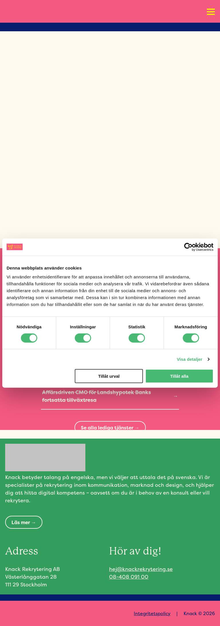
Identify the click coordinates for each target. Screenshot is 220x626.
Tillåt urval (109, 376)
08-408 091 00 (128, 576)
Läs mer (20, 522)
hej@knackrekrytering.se (141, 569)
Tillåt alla (179, 376)
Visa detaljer (189, 358)
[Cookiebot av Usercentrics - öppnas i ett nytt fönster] (188, 247)
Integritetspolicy (152, 613)
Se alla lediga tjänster (107, 427)
